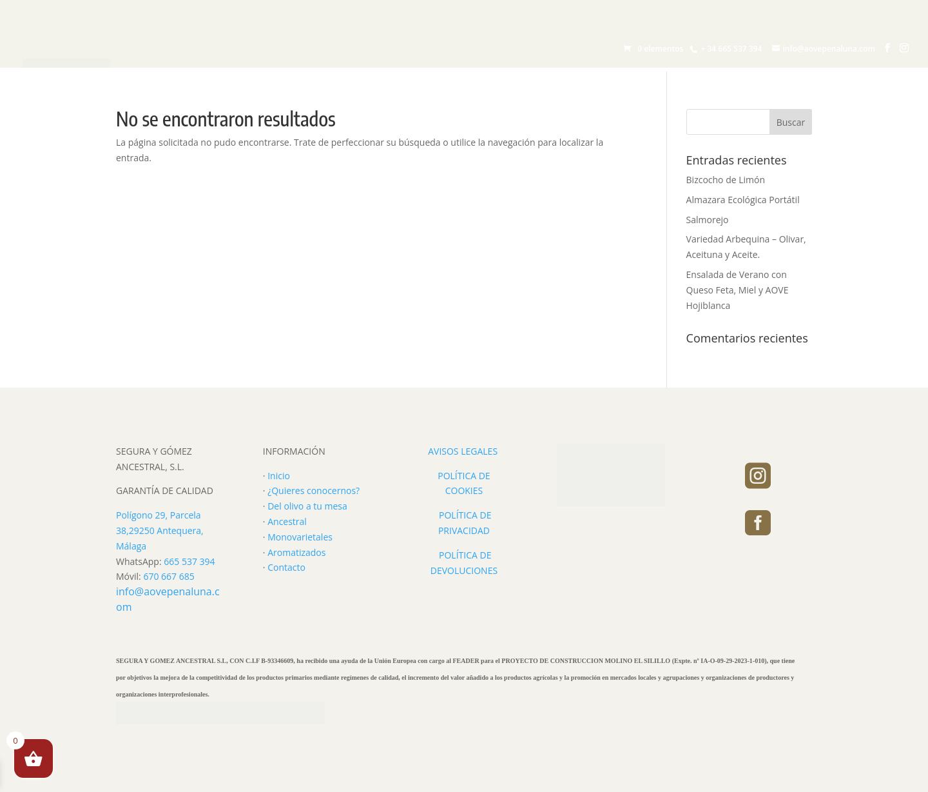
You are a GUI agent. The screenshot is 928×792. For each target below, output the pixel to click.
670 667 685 (168, 576)
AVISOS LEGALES (463, 451)
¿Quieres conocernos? (313, 490)
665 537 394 (189, 561)
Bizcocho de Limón (726, 179)
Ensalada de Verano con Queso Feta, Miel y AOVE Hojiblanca (737, 290)
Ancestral (287, 521)
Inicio (278, 476)
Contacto (286, 567)
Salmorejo (707, 219)
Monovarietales (300, 537)
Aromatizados (296, 552)
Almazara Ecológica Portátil (743, 199)
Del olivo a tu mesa (307, 506)
